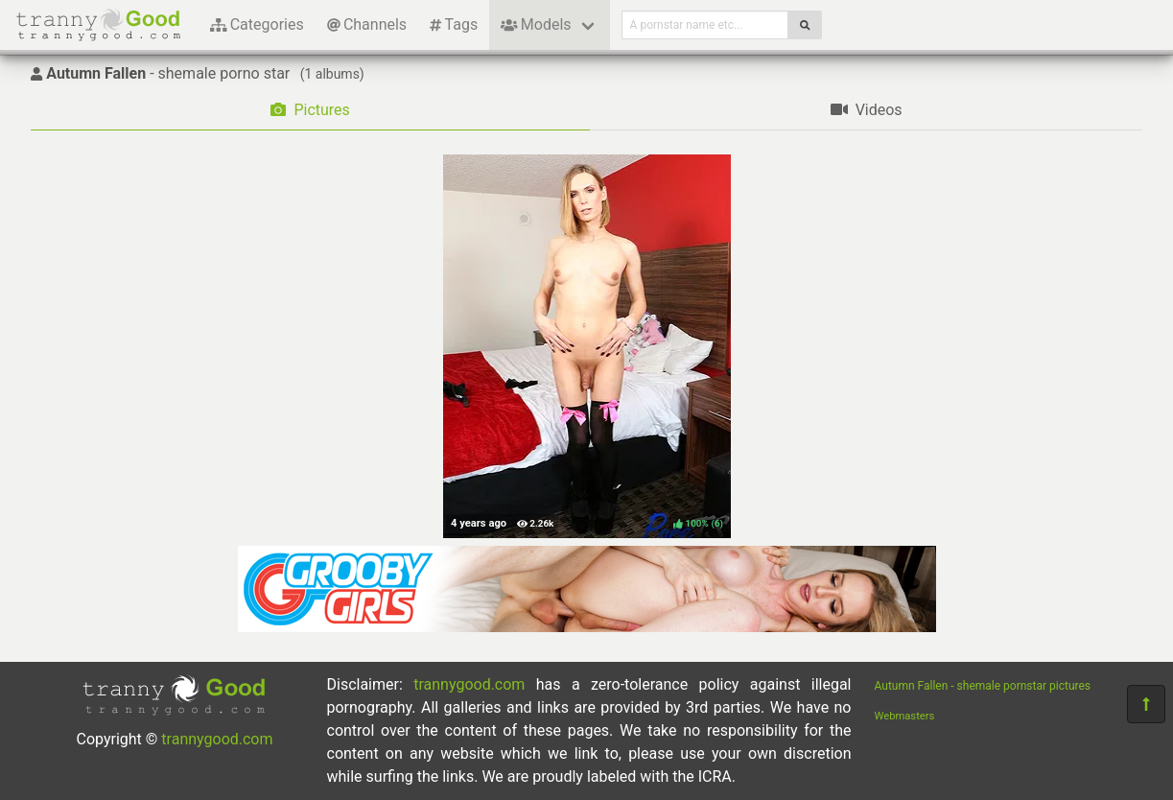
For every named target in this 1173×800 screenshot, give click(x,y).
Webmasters (905, 716)
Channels (367, 24)
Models (536, 24)
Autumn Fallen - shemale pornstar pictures (983, 686)
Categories (257, 24)
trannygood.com (216, 739)
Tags (454, 24)
